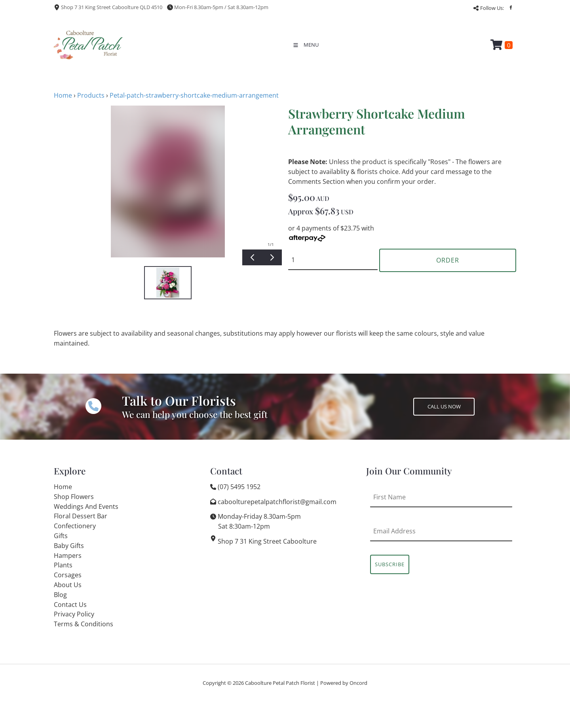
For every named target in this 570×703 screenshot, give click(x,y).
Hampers (68, 555)
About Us (68, 584)
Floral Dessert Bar (80, 516)
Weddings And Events (86, 506)
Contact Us (70, 604)
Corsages (68, 575)
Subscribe (390, 564)
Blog (60, 594)
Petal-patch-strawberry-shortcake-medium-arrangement (194, 95)
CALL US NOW (429, 402)
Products (90, 95)
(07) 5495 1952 (239, 486)
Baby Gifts (69, 545)
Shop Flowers (74, 496)
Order (447, 260)
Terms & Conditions (83, 624)
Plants (63, 565)
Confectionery (75, 526)
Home (63, 95)
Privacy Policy (74, 614)
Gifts (61, 535)
